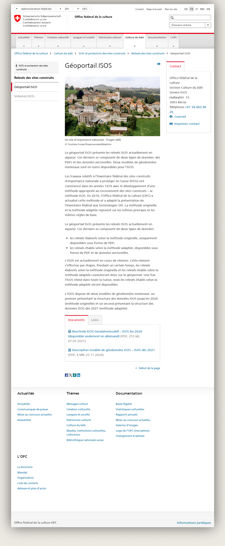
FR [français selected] (191, 9)
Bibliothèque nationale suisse (85, 440)
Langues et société (84, 37)
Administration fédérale (34, 8)
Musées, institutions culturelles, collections (86, 432)
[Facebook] (67, 375)
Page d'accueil (154, 9)
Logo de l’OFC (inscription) (132, 430)
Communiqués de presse (32, 409)
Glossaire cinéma (190, 25)
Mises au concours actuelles (34, 414)
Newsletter (24, 420)
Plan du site (171, 9)
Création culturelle (58, 37)
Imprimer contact (187, 124)
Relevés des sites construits (148, 53)
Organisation (25, 477)
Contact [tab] (175, 66)
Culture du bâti (135, 39)
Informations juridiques (194, 523)
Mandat (22, 472)
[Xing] (75, 375)
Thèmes (38, 37)
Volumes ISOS (24, 96)
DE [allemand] (186, 9)
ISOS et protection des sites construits (102, 53)
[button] (172, 17)
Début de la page (149, 368)
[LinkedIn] (78, 375)
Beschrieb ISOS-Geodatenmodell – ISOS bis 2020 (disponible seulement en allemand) (105, 336)
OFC (83, 8)
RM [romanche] (202, 9)
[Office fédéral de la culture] (74, 21)
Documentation (157, 37)
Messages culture (77, 403)
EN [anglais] (208, 9)
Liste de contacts (27, 483)
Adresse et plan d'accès (31, 488)
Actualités (24, 37)
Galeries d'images (127, 425)
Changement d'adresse (130, 435)
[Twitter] (71, 375)
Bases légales (124, 403)
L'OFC (173, 37)
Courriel (180, 117)
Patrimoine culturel (110, 37)
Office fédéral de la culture (31, 53)
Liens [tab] (95, 320)
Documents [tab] (76, 320)
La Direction (25, 467)
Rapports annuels (127, 414)
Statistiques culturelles (130, 409)
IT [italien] (196, 9)
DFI (64, 8)
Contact (139, 9)
